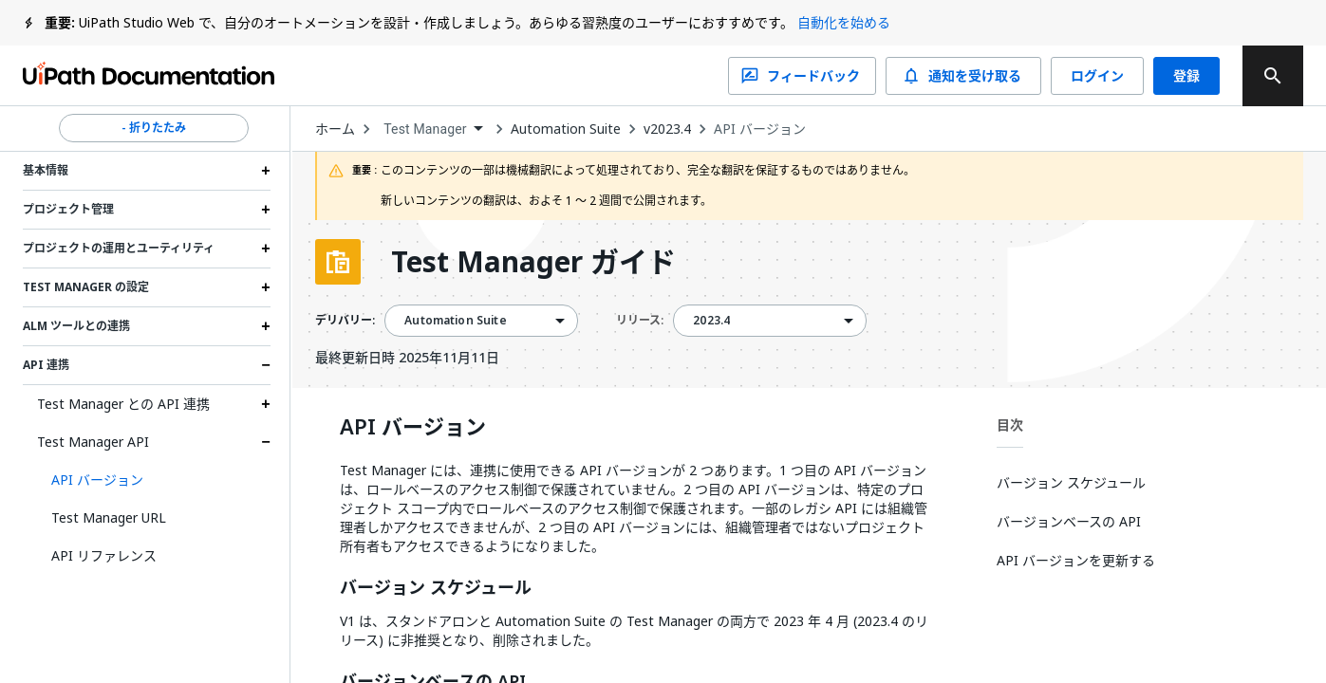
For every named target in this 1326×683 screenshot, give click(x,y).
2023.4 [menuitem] (711, 320)
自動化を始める (843, 22)
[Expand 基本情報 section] (266, 170)
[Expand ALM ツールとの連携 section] (266, 326)
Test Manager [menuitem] (424, 129)
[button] (154, 480)
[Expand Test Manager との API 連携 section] (266, 404)
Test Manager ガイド (533, 262)
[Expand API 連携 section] (266, 365)
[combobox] (432, 129)
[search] (1272, 76)
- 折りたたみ (154, 128)
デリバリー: (345, 320)
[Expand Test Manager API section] (266, 442)
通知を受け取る (963, 76)
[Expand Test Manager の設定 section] (266, 287)
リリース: (639, 320)
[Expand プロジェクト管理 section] (266, 209)
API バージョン (760, 129)
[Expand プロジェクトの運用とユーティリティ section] (266, 248)
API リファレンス (104, 555)
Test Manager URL (108, 517)
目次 (1010, 424)
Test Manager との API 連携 (123, 404)
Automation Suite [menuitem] (455, 320)
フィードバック (802, 76)
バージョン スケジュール (436, 588)
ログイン (1097, 76)
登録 (1186, 76)
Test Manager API (93, 442)
